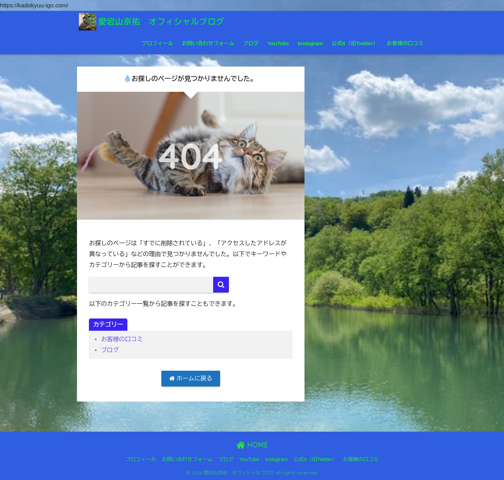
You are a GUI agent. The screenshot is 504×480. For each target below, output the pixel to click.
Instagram (310, 43)
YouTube (278, 43)
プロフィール (157, 43)
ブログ (251, 43)
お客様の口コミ (405, 43)
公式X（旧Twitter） (354, 43)
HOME (252, 444)
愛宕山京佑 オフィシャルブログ (151, 21)
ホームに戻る (190, 378)
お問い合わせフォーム (208, 43)
